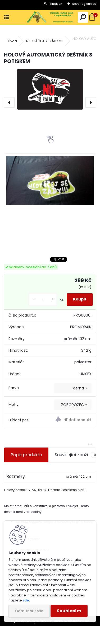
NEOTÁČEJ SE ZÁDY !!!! (44, 41)
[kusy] (42, 299)
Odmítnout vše (29, 611)
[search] (83, 17)
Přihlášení (56, 4)
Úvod (12, 41)
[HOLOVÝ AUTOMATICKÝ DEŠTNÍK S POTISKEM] (50, 89)
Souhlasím (69, 611)
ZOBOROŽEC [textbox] (72, 404)
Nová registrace (84, 4)
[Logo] (50, 17)
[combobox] (73, 388)
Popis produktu (26, 455)
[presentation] (9, 102)
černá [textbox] (78, 388)
